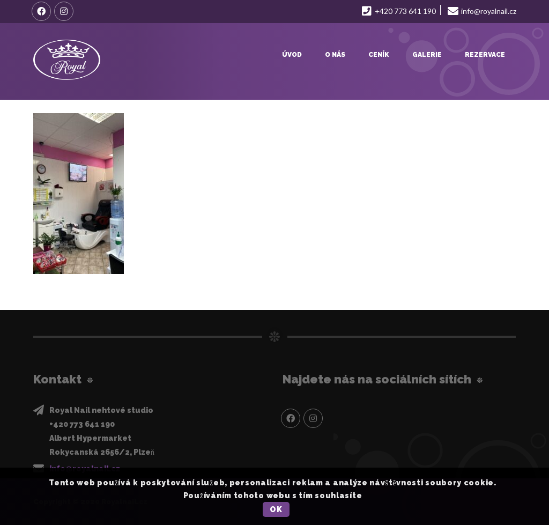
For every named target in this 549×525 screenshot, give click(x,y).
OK (276, 509)
